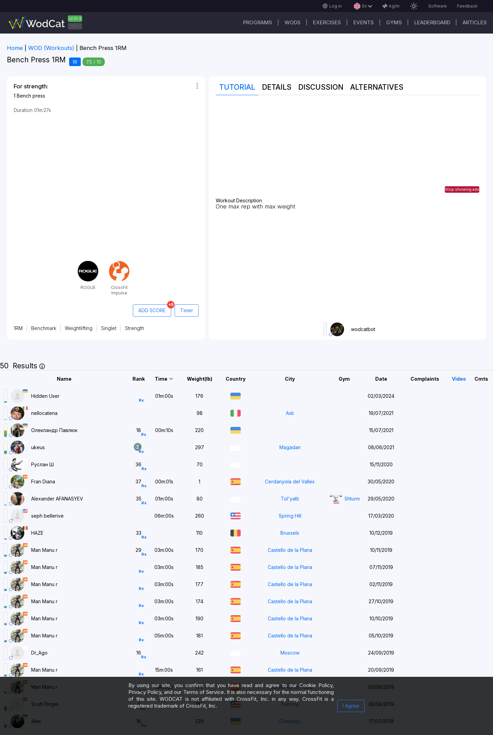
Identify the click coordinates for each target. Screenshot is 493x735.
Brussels (289, 533)
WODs (293, 22)
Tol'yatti (290, 499)
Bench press (31, 96)
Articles (475, 22)
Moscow (290, 653)
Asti (290, 413)
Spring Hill (290, 516)
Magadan (290, 447)
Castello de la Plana (290, 550)
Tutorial (237, 87)
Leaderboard (432, 22)
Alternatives (376, 87)
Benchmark (43, 328)
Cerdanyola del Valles (290, 481)
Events (363, 22)
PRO (75, 26)
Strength (134, 328)
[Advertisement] (347, 150)
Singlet (108, 328)
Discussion (320, 87)
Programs (257, 22)
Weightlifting (78, 328)
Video (459, 379)
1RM (18, 328)
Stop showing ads (462, 189)
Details (276, 87)
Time (161, 379)
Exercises (327, 22)
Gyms (394, 22)
